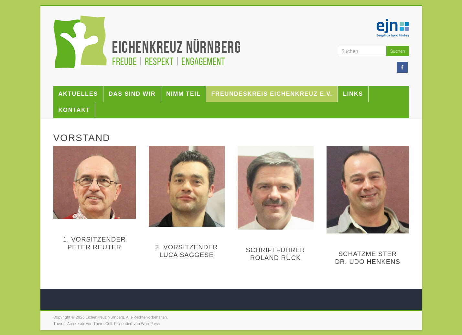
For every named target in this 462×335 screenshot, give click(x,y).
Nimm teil (183, 94)
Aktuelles (78, 94)
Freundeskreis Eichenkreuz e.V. (271, 94)
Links (353, 94)
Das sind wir (132, 94)
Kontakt (74, 110)
